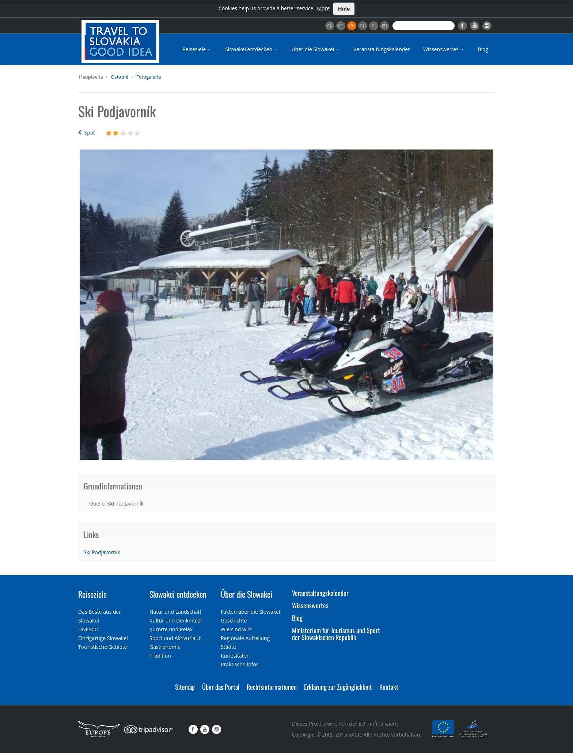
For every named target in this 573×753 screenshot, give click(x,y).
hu (363, 25)
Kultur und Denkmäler (175, 620)
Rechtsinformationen (272, 687)
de (351, 25)
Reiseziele (197, 49)
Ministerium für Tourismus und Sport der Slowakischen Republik (336, 633)
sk (329, 25)
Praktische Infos (240, 664)
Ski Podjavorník (102, 552)
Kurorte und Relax (171, 629)
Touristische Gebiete (102, 646)
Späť (89, 132)
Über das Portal (220, 687)
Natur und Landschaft (175, 611)
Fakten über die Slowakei (250, 611)
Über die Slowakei (316, 49)
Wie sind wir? (236, 629)
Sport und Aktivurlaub (175, 638)
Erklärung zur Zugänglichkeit (338, 687)
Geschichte (234, 620)
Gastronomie (165, 646)
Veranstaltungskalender (381, 49)
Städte (228, 646)
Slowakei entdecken (251, 49)
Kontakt (388, 687)
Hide (344, 8)
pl (373, 25)
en (341, 25)
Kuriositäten (235, 655)
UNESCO (88, 629)
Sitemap (185, 687)
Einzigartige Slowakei (103, 638)
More (323, 8)
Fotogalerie (148, 76)
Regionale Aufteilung (245, 638)
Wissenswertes (444, 49)
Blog (483, 49)
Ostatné (119, 76)
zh (384, 25)
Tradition (160, 655)
